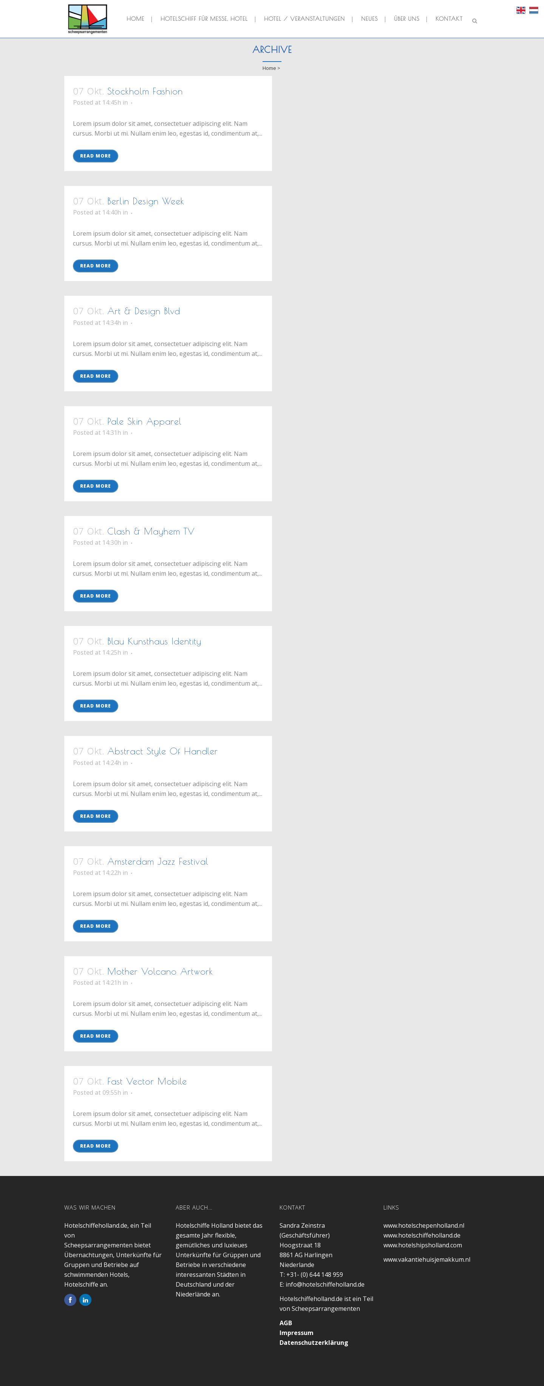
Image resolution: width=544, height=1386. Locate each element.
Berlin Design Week (145, 201)
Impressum (297, 1333)
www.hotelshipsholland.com (422, 1245)
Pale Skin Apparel (144, 421)
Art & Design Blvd (143, 311)
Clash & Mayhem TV (151, 531)
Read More (95, 156)
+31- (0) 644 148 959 (314, 1274)
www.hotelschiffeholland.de (422, 1235)
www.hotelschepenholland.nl (423, 1225)
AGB (286, 1323)
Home (269, 68)
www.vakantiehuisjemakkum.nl (426, 1259)
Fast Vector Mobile (147, 1081)
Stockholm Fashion (145, 91)
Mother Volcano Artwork (160, 971)
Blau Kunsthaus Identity (154, 641)
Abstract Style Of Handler (162, 751)
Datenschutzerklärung (314, 1342)
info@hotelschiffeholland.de (325, 1284)
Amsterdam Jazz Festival (158, 861)
